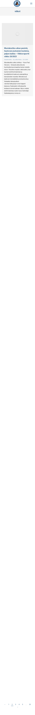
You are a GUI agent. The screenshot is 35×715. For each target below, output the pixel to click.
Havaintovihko (8, 59)
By (17, 59)
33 (30, 704)
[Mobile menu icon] (31, 3)
